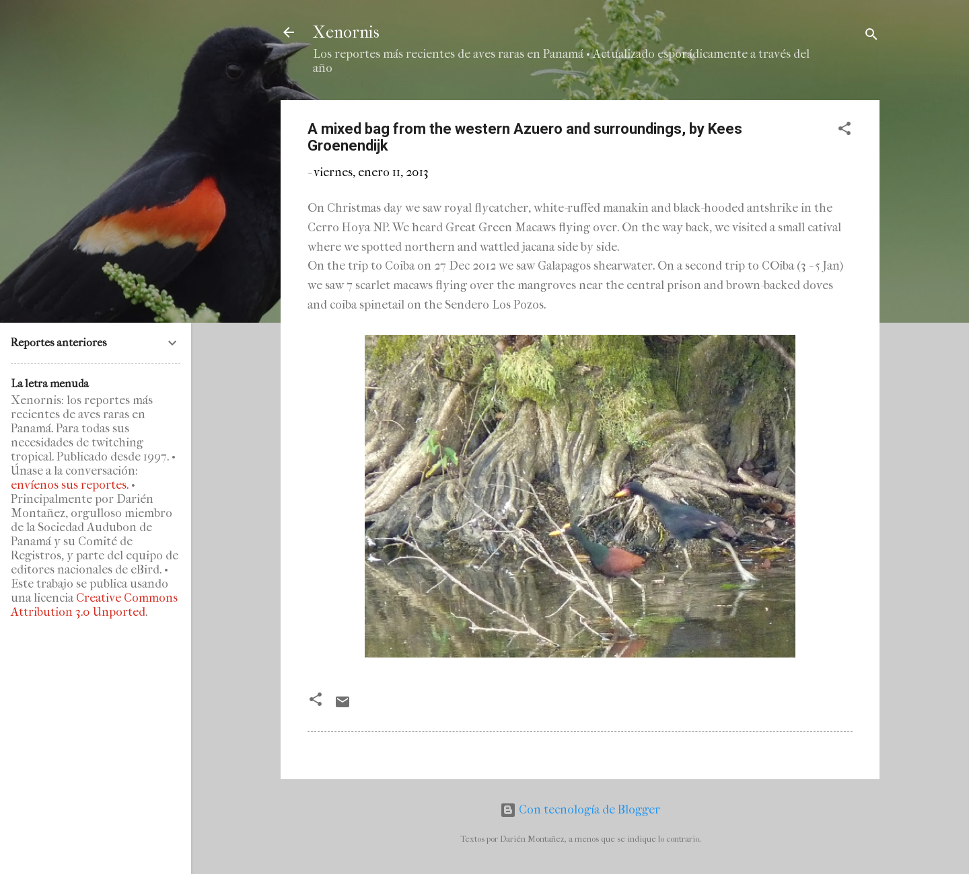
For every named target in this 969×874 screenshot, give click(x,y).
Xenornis (346, 32)
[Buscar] (871, 36)
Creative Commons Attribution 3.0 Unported (94, 605)
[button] (844, 130)
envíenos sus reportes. (70, 485)
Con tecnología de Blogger (580, 810)
